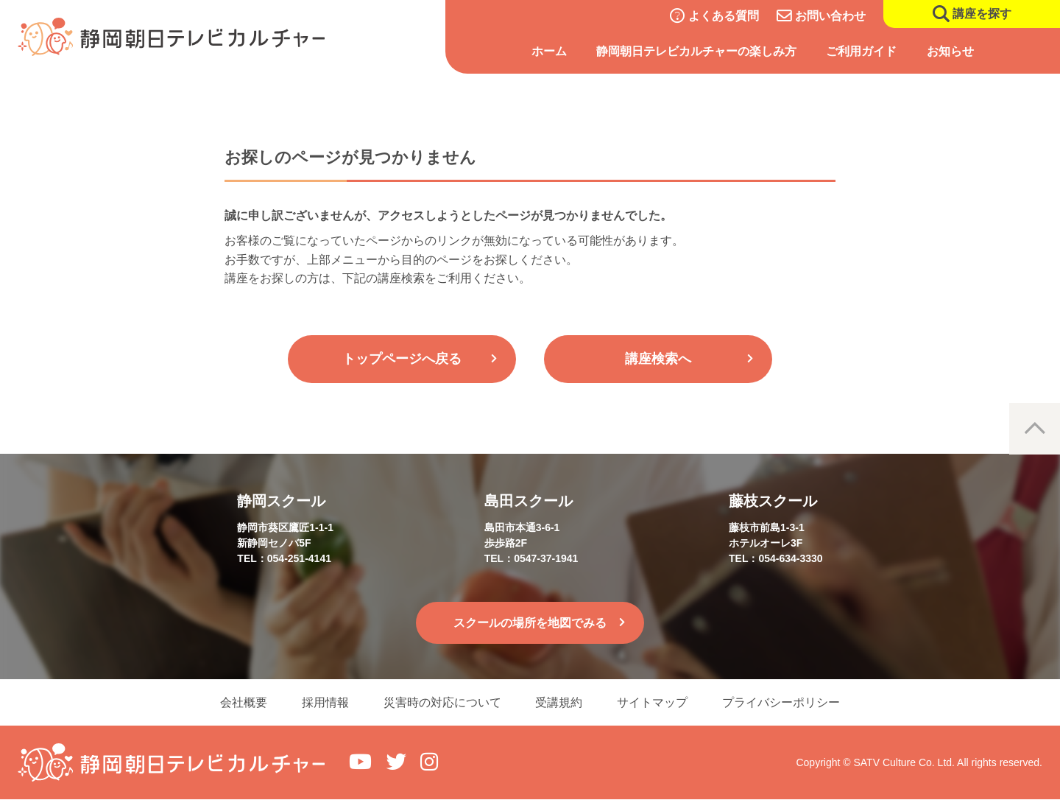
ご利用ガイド (861, 51)
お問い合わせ (830, 16)
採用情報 (323, 702)
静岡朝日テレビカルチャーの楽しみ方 (696, 51)
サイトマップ (653, 702)
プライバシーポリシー (783, 702)
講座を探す (982, 13)
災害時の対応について (442, 702)
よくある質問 (723, 16)
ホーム (549, 51)
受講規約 (559, 702)
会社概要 (241, 702)
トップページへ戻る (402, 358)
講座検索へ (658, 358)
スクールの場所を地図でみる (530, 623)
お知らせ (950, 51)
